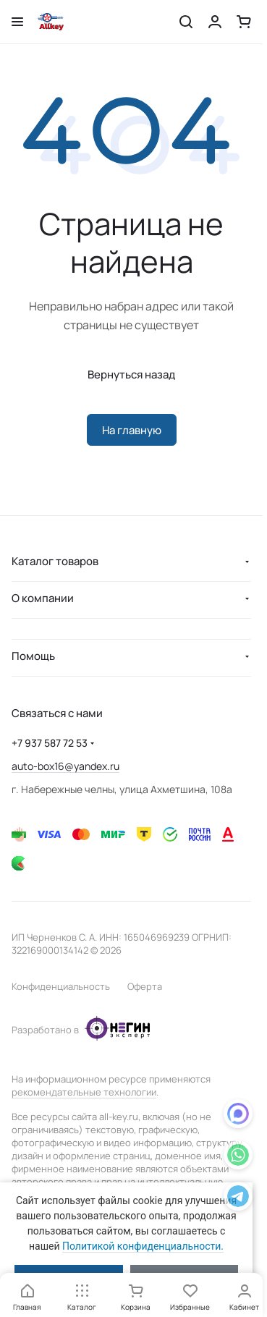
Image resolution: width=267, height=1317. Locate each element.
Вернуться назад (131, 374)
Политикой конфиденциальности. (143, 1246)
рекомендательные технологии (84, 1091)
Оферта (144, 986)
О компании (43, 598)
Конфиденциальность (61, 986)
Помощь (33, 656)
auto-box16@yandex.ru (65, 766)
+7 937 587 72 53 (50, 743)
